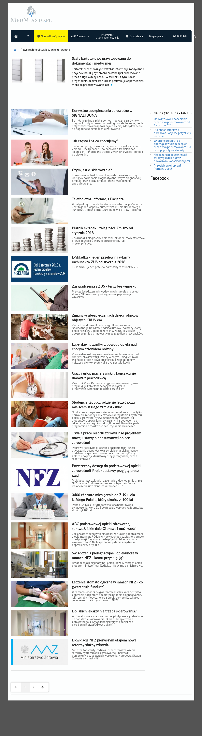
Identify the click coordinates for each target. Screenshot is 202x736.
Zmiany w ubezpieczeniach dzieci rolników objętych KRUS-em (105, 317)
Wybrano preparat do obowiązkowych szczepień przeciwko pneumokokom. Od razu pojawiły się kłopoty (172, 145)
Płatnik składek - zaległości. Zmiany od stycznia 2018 (102, 230)
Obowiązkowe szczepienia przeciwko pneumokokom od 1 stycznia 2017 (172, 122)
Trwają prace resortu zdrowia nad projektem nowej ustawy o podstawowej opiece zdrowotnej (106, 438)
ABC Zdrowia (80, 36)
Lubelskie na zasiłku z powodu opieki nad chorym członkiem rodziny (104, 346)
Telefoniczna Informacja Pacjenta (98, 199)
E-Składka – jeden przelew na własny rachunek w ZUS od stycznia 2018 (101, 259)
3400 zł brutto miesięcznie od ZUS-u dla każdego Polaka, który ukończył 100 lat (103, 497)
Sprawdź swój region (51, 36)
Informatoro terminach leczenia (107, 36)
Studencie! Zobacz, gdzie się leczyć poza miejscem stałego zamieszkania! (103, 404)
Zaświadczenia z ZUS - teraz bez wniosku (104, 286)
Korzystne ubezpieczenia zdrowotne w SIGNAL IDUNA (102, 112)
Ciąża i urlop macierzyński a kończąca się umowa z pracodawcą (104, 375)
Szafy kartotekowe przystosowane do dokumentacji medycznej (101, 60)
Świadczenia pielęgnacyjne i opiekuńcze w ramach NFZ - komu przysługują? (105, 555)
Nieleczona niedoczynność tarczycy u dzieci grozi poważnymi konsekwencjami (172, 158)
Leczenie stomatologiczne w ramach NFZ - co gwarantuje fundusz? (107, 584)
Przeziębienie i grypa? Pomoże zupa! (167, 167)
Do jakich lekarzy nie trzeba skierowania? (104, 611)
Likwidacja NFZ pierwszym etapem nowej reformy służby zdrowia (104, 642)
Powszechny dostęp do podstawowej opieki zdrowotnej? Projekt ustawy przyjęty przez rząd (106, 470)
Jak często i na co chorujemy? (95, 141)
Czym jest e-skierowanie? (92, 170)
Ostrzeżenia (134, 36)
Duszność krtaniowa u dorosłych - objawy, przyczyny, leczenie (172, 133)
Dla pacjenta (158, 36)
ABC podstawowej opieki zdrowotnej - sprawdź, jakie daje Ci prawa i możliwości (104, 526)
